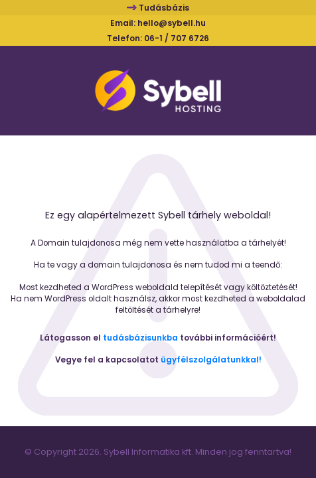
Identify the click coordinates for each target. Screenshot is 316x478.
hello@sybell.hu (171, 23)
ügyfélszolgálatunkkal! (211, 360)
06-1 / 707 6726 (176, 38)
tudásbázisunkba (140, 338)
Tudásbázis (164, 7)
